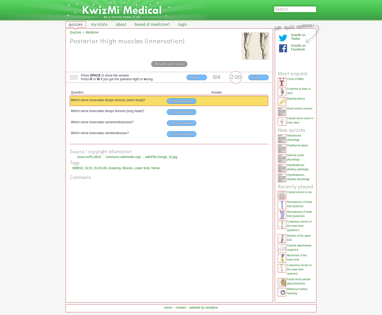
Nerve (155, 168)
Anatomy (114, 168)
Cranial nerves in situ (299, 192)
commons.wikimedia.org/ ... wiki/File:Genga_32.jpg (141, 157)
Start (256, 77)
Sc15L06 (100, 168)
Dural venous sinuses (299, 108)
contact (181, 307)
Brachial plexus (296, 98)
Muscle (127, 168)
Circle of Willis (295, 79)
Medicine (92, 32)
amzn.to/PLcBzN (89, 157)
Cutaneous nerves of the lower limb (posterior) (299, 226)
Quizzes (75, 32)
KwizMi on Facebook (298, 47)
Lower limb (142, 168)
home (168, 307)
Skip (193, 77)
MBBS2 (77, 168)
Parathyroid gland (297, 145)
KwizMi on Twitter (298, 37)
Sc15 (88, 168)
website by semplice (203, 307)
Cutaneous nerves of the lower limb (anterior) (299, 269)
